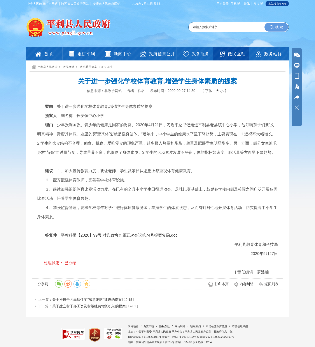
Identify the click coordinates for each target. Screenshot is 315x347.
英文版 (258, 3)
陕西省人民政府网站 (75, 3)
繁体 (247, 3)
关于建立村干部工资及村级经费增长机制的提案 (89, 306)
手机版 (235, 3)
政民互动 (68, 67)
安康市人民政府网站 (106, 3)
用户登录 (222, 3)
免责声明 (149, 326)
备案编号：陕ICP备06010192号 (177, 336)
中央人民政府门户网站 (42, 3)
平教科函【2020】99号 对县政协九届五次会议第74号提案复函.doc (119, 235)
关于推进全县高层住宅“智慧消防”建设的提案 (87, 299)
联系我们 (195, 326)
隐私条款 (164, 326)
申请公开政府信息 (216, 326)
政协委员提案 (88, 67)
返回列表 (271, 284)
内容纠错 (247, 284)
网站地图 (133, 326)
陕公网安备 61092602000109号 (215, 336)
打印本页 (222, 284)
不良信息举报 (240, 326)
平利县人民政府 (48, 67)
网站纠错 (180, 326)
